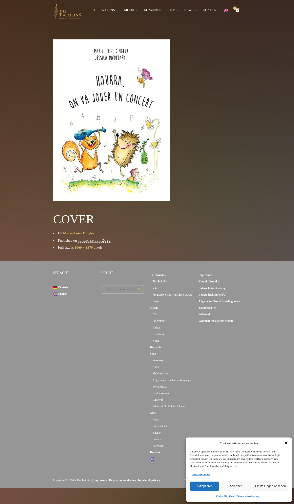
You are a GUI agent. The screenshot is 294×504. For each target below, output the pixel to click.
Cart (235, 8)
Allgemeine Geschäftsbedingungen (172, 380)
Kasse (156, 367)
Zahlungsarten (161, 393)
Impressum (205, 275)
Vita (155, 288)
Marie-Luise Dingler (79, 233)
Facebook (158, 445)
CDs (155, 314)
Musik (129, 10)
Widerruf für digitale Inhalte (169, 406)
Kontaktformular (208, 281)
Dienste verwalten (201, 474)
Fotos (156, 301)
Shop (171, 10)
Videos (157, 327)
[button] (286, 443)
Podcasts (158, 439)
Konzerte (152, 10)
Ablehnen (236, 486)
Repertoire (159, 334)
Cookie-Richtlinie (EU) (212, 294)
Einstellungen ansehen (270, 486)
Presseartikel (160, 426)
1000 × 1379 (84, 247)
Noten (156, 340)
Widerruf (158, 399)
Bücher (157, 432)
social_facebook (185, 480)
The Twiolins (103, 10)
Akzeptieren (204, 486)
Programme (159, 320)
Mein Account (161, 373)
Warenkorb (159, 360)
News (188, 10)
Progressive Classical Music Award (172, 294)
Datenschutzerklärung (248, 496)
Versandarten (160, 386)
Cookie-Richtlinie (225, 496)
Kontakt (210, 10)
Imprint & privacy (149, 480)
